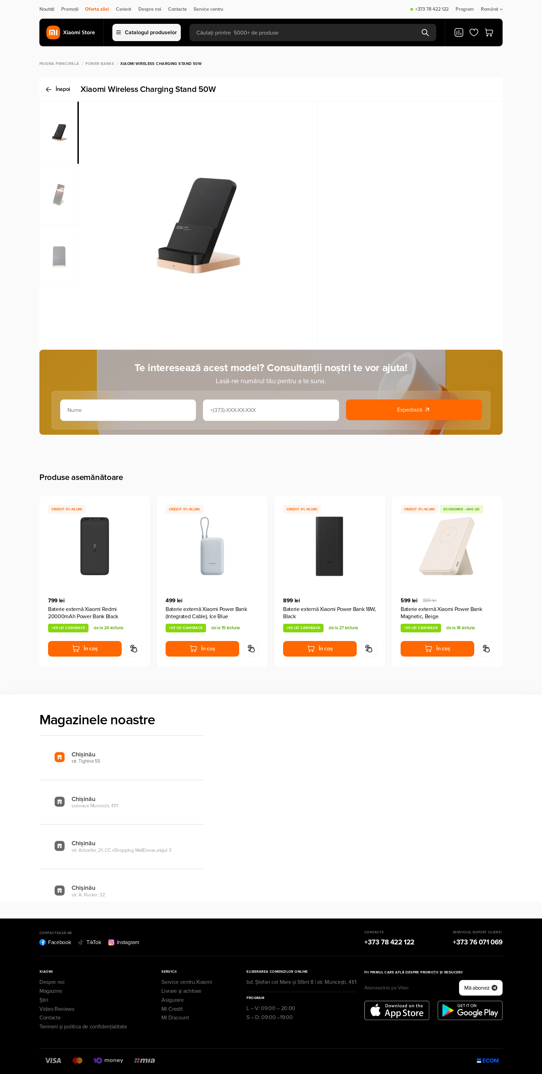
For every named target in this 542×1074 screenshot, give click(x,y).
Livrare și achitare (181, 991)
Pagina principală (59, 64)
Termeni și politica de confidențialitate (83, 1026)
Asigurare (172, 1000)
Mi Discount (175, 1017)
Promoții (69, 9)
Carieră (123, 9)
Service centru (208, 9)
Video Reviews (56, 1009)
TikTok (89, 942)
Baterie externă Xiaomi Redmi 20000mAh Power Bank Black (83, 613)
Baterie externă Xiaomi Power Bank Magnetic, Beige (441, 613)
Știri (43, 1000)
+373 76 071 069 (478, 942)
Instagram (123, 942)
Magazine (50, 991)
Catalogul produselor (146, 32)
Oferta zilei (97, 9)
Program (465, 9)
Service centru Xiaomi (186, 982)
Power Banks (99, 64)
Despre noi (149, 9)
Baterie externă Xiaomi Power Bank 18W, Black (329, 613)
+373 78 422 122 (432, 9)
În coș (84, 648)
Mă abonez (480, 987)
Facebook (55, 942)
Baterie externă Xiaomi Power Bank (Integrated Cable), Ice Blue (206, 613)
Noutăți (46, 9)
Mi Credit (172, 1009)
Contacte (177, 9)
